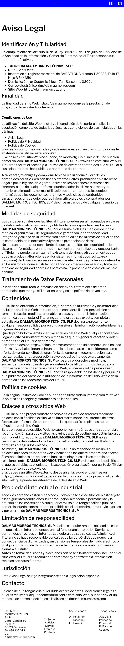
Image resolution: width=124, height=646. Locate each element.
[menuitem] (110, 3)
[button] (54, 2)
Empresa (49, 629)
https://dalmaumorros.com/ (44, 89)
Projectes (49, 619)
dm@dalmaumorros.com (56, 85)
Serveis (49, 625)
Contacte (49, 632)
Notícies (50, 622)
